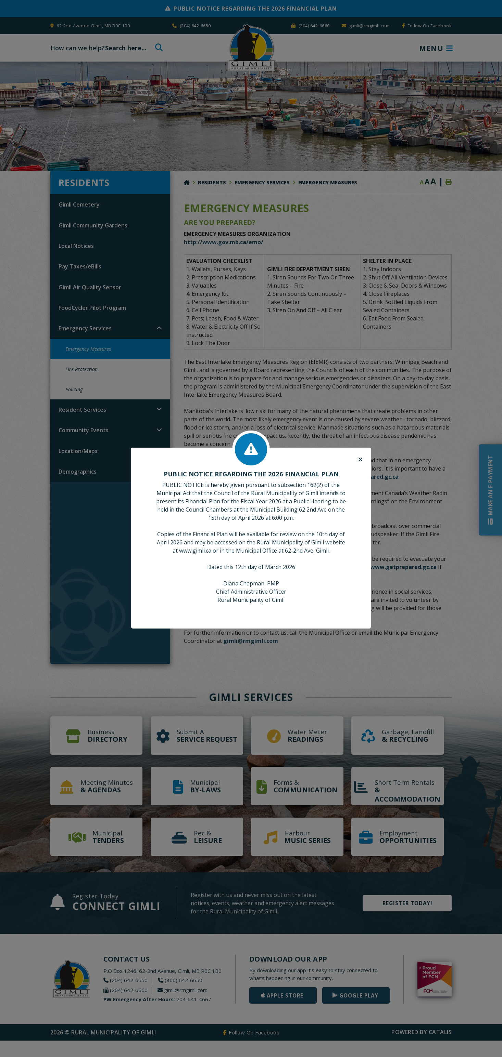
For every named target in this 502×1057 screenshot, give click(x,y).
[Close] (360, 459)
